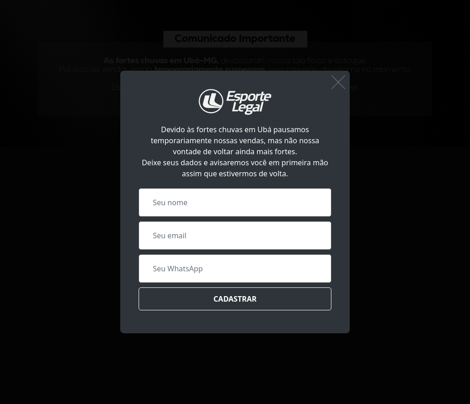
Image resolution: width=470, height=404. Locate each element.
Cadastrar (235, 299)
